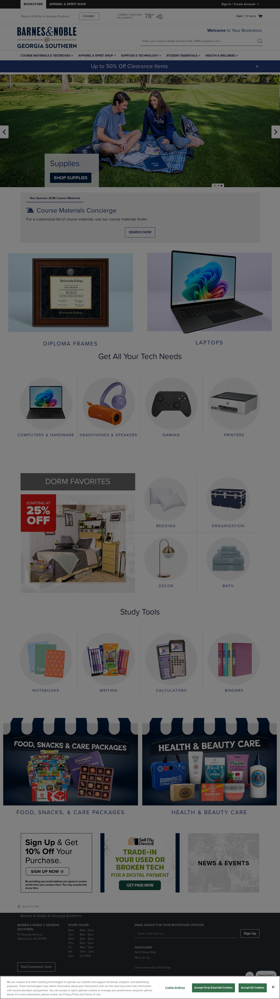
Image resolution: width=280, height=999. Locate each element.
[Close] (273, 987)
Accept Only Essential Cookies (213, 987)
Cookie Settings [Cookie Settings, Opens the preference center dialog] (175, 987)
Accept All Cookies (252, 987)
